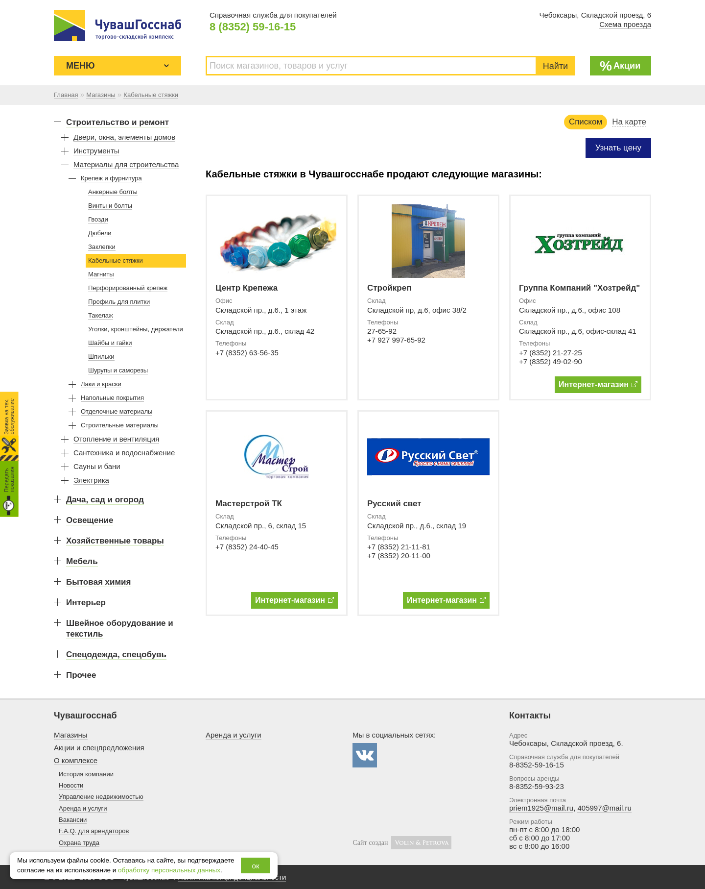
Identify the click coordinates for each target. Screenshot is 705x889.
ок (255, 866)
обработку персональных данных (169, 870)
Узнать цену (618, 147)
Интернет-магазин (598, 384)
